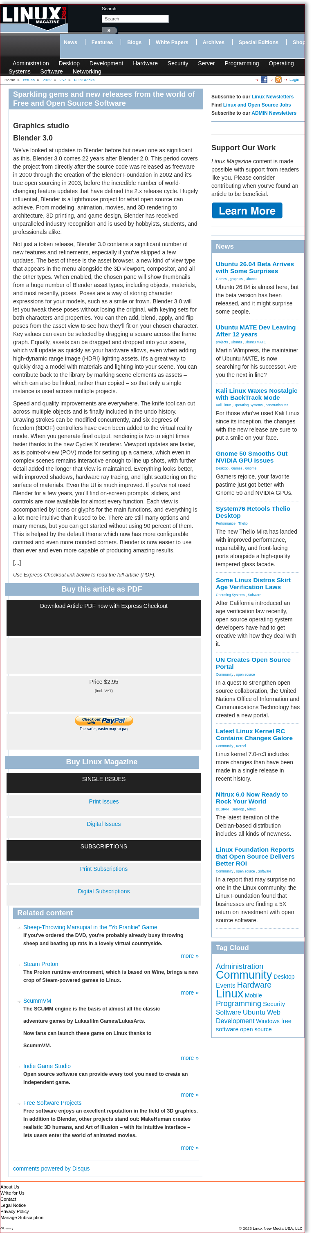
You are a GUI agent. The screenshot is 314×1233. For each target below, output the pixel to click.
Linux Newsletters (273, 97)
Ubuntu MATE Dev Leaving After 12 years (256, 331)
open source (245, 674)
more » (190, 956)
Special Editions (258, 42)
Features (102, 42)
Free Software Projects (52, 1102)
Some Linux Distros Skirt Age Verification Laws (253, 583)
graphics (236, 279)
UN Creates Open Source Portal (253, 663)
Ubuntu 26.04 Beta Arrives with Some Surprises (255, 267)
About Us (9, 1186)
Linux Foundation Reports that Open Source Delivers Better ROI (255, 856)
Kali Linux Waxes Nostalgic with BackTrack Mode (257, 394)
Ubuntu (251, 279)
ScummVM (37, 1000)
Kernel (241, 746)
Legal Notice (13, 1205)
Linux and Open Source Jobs (257, 105)
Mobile (253, 995)
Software (51, 71)
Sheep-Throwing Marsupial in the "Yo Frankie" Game (90, 927)
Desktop (69, 63)
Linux (229, 993)
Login (294, 79)
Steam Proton (40, 964)
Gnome (250, 468)
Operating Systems (247, 405)
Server (206, 63)
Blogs (134, 42)
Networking (87, 71)
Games (221, 279)
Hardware (145, 63)
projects (222, 342)
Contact (8, 1199)
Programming (241, 63)
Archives (213, 42)
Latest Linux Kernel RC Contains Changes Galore (254, 734)
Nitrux (251, 809)
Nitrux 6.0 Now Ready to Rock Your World (252, 798)
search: (110, 8)
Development (106, 63)
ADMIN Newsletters (273, 113)
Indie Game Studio (47, 1066)
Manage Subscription (21, 1217)
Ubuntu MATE (255, 342)
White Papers (172, 42)
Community (224, 674)
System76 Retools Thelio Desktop (253, 512)
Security (178, 63)
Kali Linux (223, 405)
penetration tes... (278, 405)
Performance (226, 523)
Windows (268, 1021)
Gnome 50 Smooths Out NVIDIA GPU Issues (251, 457)
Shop (299, 42)
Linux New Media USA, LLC (278, 1228)
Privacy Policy (14, 1211)
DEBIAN (222, 809)
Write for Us (12, 1193)
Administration (31, 63)
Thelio (243, 523)
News (70, 42)
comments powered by (51, 1168)
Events (226, 985)
